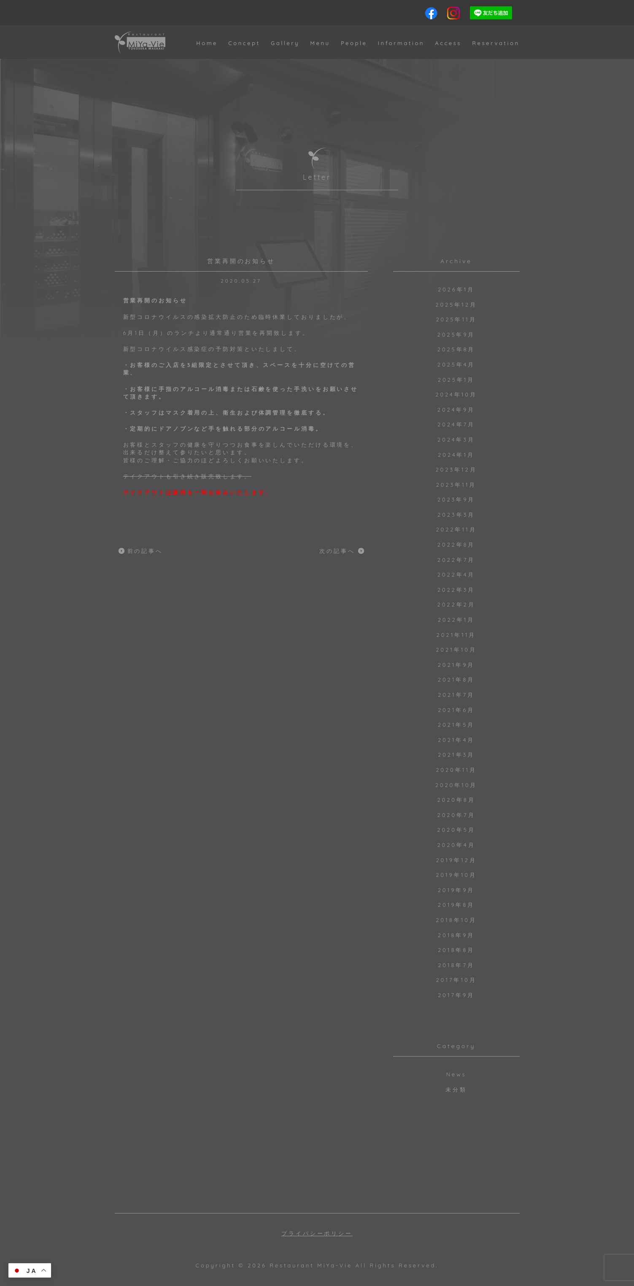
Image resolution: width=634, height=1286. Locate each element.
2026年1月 (456, 289)
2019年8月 (456, 904)
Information (401, 43)
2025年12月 (456, 304)
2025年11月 (456, 319)
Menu (320, 43)
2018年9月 (456, 935)
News (456, 1074)
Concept (244, 43)
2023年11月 (456, 484)
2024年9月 (456, 409)
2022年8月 (456, 544)
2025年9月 (456, 334)
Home (207, 43)
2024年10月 (456, 394)
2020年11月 (456, 769)
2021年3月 (456, 754)
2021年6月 (456, 709)
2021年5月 (456, 724)
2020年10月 (456, 785)
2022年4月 (456, 574)
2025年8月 (456, 349)
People (354, 43)
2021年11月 (456, 634)
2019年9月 (456, 890)
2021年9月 (456, 664)
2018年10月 (456, 920)
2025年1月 (456, 379)
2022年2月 (456, 604)
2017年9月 (456, 995)
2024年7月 (456, 424)
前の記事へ (145, 550)
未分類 (456, 1089)
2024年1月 (456, 454)
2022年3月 (456, 589)
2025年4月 (456, 364)
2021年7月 (456, 694)
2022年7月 (456, 559)
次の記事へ (337, 550)
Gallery (285, 43)
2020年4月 (456, 844)
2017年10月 (456, 979)
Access (448, 43)
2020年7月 (456, 815)
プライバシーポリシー (317, 1233)
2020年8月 (456, 799)
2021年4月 (456, 739)
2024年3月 (456, 439)
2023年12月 (456, 469)
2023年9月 (456, 499)
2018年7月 (456, 965)
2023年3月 (456, 514)
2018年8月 (456, 949)
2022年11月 (456, 529)
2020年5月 (456, 829)
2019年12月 (456, 860)
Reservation (495, 43)
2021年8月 (456, 679)
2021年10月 (456, 649)
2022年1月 (456, 619)
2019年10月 (456, 874)
